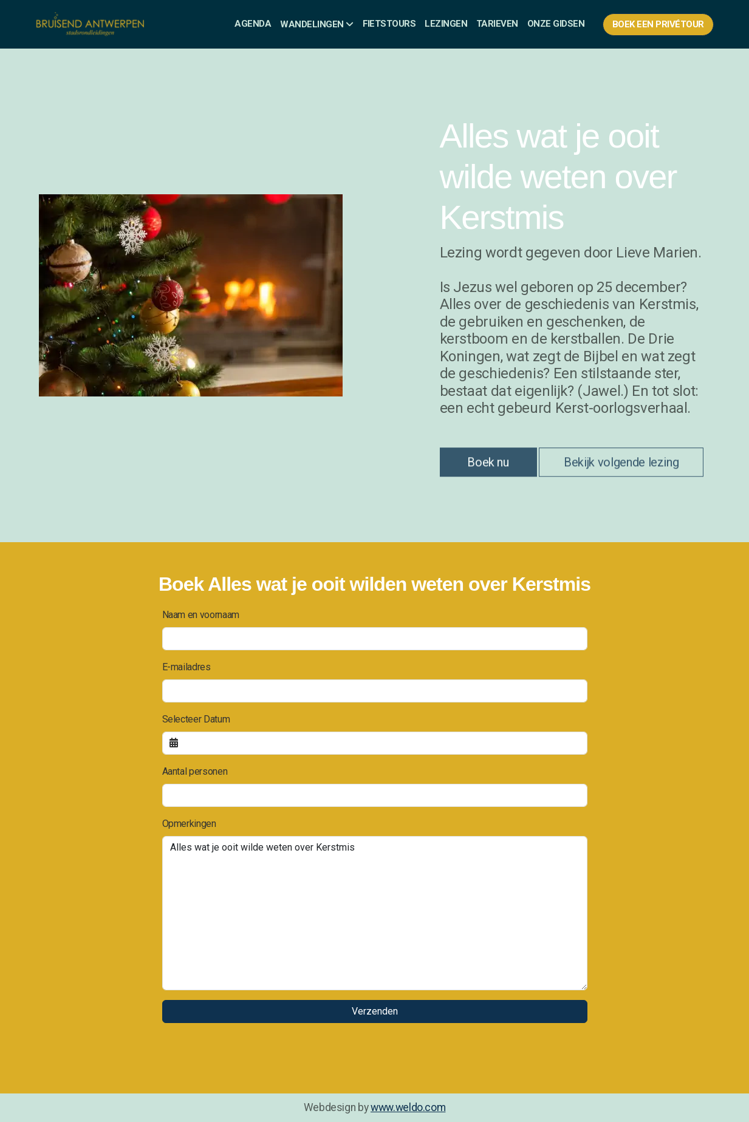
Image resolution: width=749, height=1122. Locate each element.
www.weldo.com (408, 1107)
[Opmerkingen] (374, 913)
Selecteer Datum (196, 719)
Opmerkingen (189, 823)
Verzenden (375, 1011)
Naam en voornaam (200, 614)
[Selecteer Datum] (374, 743)
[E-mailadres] (374, 690)
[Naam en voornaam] (374, 638)
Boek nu (488, 465)
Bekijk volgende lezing (621, 465)
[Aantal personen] (374, 795)
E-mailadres (186, 667)
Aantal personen (195, 771)
